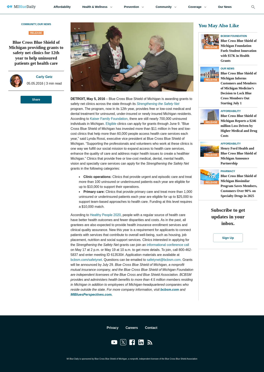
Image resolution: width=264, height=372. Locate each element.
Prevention (134, 7)
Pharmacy (228, 171)
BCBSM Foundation (234, 36)
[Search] (253, 7)
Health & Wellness (97, 7)
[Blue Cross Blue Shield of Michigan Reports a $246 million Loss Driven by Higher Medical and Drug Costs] (209, 116)
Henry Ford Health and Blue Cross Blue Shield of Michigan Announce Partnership (239, 156)
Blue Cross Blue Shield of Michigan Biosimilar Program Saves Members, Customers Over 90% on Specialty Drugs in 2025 (239, 186)
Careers (132, 327)
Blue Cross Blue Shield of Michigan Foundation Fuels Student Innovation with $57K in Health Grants (239, 50)
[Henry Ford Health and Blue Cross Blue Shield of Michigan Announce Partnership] (209, 149)
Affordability (62, 7)
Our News (224, 7)
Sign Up (227, 238)
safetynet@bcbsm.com (164, 259)
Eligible (111, 123)
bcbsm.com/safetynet (86, 259)
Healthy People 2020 (105, 215)
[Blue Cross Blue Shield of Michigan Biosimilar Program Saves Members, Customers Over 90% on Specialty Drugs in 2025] (209, 176)
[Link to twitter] (123, 343)
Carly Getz (44, 77)
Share (36, 99)
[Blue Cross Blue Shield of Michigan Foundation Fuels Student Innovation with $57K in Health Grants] (209, 41)
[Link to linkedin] (141, 343)
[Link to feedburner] (150, 343)
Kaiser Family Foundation (108, 118)
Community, (29, 24)
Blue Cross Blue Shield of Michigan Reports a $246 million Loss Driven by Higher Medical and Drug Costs (239, 125)
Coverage (197, 7)
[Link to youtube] (114, 343)
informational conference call (167, 245)
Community (166, 7)
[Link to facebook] (132, 343)
